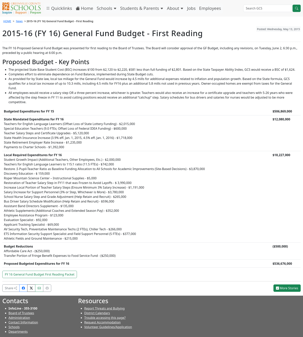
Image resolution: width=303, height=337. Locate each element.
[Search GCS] (268, 8)
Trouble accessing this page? (105, 318)
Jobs (191, 8)
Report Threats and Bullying (104, 308)
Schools (107, 8)
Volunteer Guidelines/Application (108, 327)
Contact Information (23, 322)
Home (84, 8)
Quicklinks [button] (59, 8)
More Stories (287, 288)
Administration (19, 318)
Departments (18, 331)
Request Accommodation (102, 322)
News (19, 21)
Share (11, 288)
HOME (7, 21)
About (175, 8)
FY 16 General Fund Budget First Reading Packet (39, 274)
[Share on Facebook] (23, 288)
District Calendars (97, 313)
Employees (210, 8)
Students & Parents (141, 8)
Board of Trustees (21, 313)
